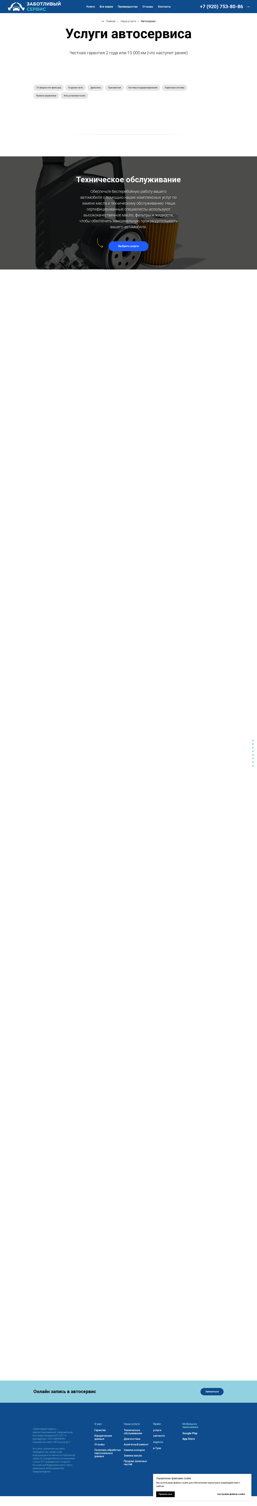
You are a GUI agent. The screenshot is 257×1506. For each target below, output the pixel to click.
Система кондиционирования (154, 88)
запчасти (159, 1437)
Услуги (90, 6)
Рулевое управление (77, 96)
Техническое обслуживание (133, 1433)
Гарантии (100, 1431)
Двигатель (102, 88)
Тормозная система (47, 96)
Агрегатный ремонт (136, 1446)
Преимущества (128, 6)
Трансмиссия (123, 88)
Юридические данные (103, 1439)
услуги (157, 1431)
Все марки (106, 6)
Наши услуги (128, 21)
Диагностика (132, 1440)
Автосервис (148, 21)
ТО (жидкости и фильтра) (50, 88)
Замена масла (133, 1457)
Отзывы (147, 6)
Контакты (164, 6)
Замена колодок (134, 1451)
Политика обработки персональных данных (107, 1454)
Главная (108, 21)
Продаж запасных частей (135, 1464)
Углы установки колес (108, 96)
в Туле (157, 1449)
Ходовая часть (80, 88)
